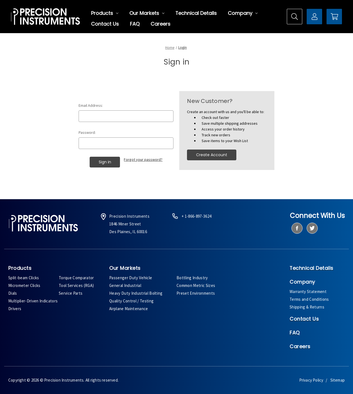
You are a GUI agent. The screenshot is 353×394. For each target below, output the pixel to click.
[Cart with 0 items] (334, 16)
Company (243, 13)
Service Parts (70, 293)
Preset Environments (195, 293)
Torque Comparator (76, 277)
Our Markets (146, 13)
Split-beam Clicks (23, 277)
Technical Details (196, 13)
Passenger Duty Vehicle (130, 277)
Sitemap (337, 380)
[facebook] (297, 228)
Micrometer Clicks (24, 285)
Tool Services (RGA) (76, 285)
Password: (87, 132)
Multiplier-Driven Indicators (33, 301)
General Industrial (125, 285)
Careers (160, 24)
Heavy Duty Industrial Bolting (136, 293)
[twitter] (312, 228)
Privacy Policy (311, 380)
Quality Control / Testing (131, 301)
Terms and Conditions (309, 299)
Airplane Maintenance (128, 308)
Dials (12, 293)
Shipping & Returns (307, 307)
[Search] (294, 16)
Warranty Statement (308, 291)
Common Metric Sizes (195, 285)
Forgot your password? (143, 159)
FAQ (135, 24)
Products (104, 13)
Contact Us (105, 24)
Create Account (211, 155)
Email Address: (91, 105)
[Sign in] (314, 16)
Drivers (14, 308)
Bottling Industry (192, 277)
